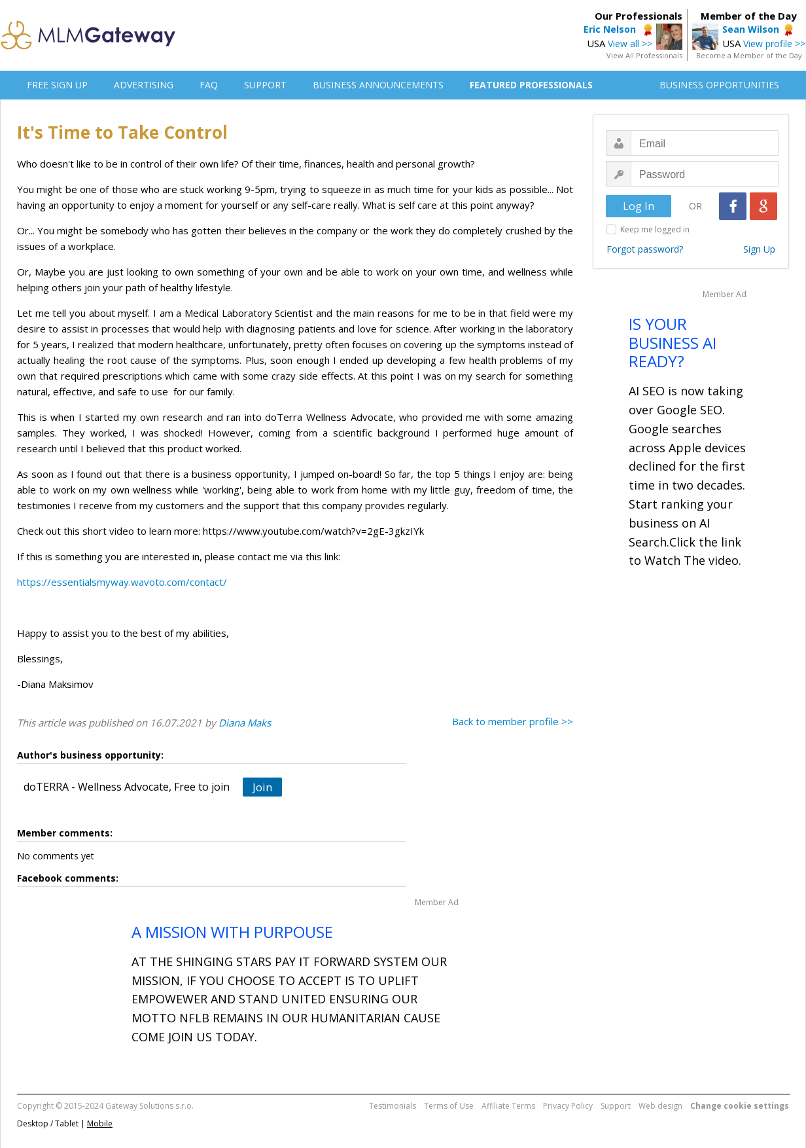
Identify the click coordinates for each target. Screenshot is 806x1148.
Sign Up (759, 249)
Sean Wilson (750, 29)
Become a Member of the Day (749, 55)
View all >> (630, 43)
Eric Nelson (611, 29)
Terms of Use (449, 1105)
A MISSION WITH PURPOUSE (232, 931)
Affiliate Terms (508, 1105)
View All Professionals (644, 55)
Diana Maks (245, 722)
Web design (660, 1105)
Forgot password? (644, 249)
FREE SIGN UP (57, 85)
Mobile (100, 1123)
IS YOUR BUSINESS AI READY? (672, 342)
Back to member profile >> (512, 721)
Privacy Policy (568, 1105)
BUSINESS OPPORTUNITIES (719, 85)
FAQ (209, 85)
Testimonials (392, 1105)
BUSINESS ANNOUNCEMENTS (378, 85)
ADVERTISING (143, 85)
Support (616, 1105)
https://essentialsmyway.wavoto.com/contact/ (122, 581)
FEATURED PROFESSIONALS (531, 85)
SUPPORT (265, 85)
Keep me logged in (655, 229)
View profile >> (774, 43)
